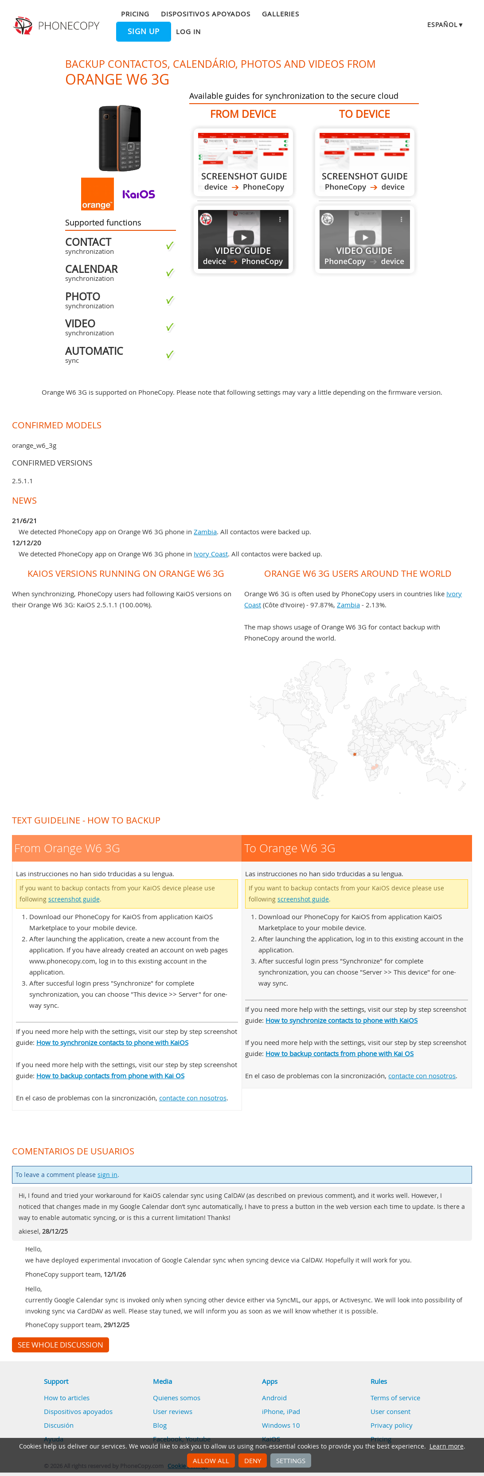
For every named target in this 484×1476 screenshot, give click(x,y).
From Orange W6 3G (243, 162)
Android (274, 1397)
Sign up (144, 31)
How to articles (67, 1397)
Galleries (280, 13)
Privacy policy (392, 1425)
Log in (188, 31)
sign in (107, 1175)
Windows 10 (281, 1425)
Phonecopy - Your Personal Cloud (57, 25)
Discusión (59, 1425)
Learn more (446, 1446)
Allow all (211, 1460)
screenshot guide (74, 899)
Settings (290, 1460)
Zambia (205, 531)
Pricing (135, 13)
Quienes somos (176, 1397)
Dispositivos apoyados (205, 13)
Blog (160, 1425)
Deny (252, 1460)
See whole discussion (60, 1345)
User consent (390, 1411)
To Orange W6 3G (364, 162)
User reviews (172, 1411)
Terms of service (395, 1397)
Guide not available (364, 239)
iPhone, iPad (281, 1411)
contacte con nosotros (192, 1097)
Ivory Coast (211, 553)
